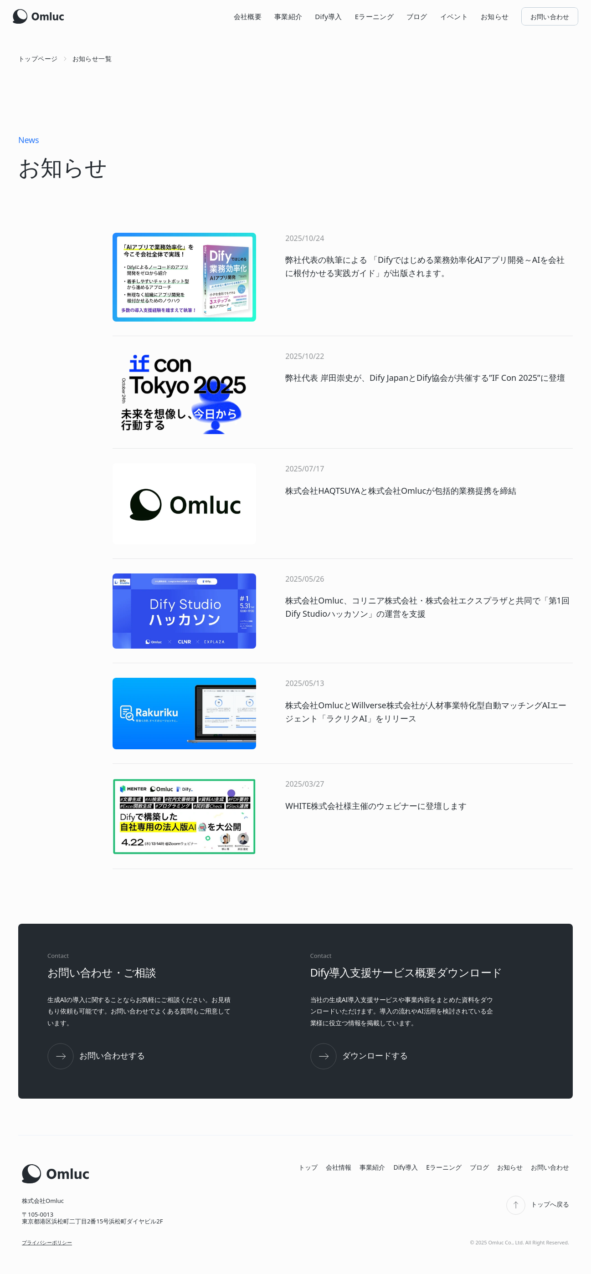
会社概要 (248, 16)
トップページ (38, 58)
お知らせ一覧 (92, 58)
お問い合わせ (550, 1167)
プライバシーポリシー (47, 1242)
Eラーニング (374, 16)
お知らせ (495, 16)
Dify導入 (328, 16)
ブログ (416, 16)
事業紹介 (288, 16)
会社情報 (338, 1167)
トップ (308, 1167)
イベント (454, 16)
